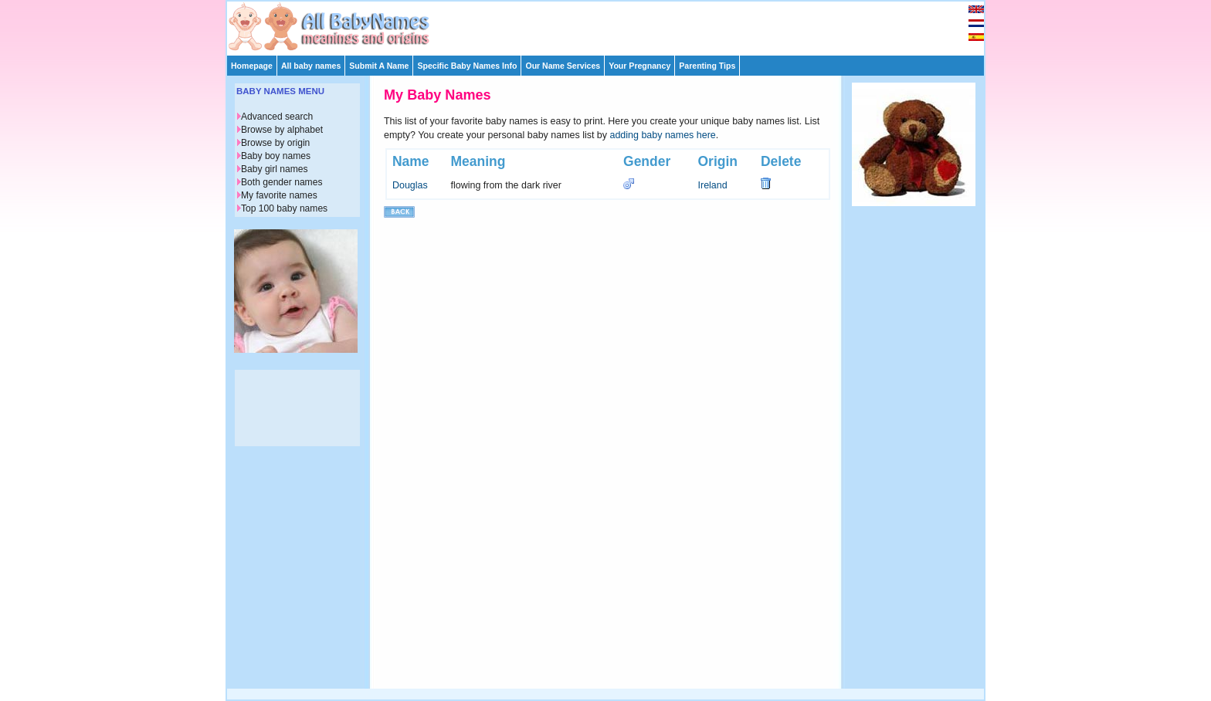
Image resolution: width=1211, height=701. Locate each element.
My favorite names (279, 195)
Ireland (713, 185)
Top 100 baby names (284, 208)
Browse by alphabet (282, 129)
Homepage (252, 65)
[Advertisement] (612, 25)
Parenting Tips (707, 65)
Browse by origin (275, 142)
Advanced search (277, 116)
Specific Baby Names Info (467, 65)
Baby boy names (275, 156)
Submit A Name (379, 65)
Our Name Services (562, 65)
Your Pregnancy (639, 65)
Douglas (410, 185)
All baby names (311, 65)
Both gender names (281, 182)
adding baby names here (663, 135)
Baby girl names (274, 169)
